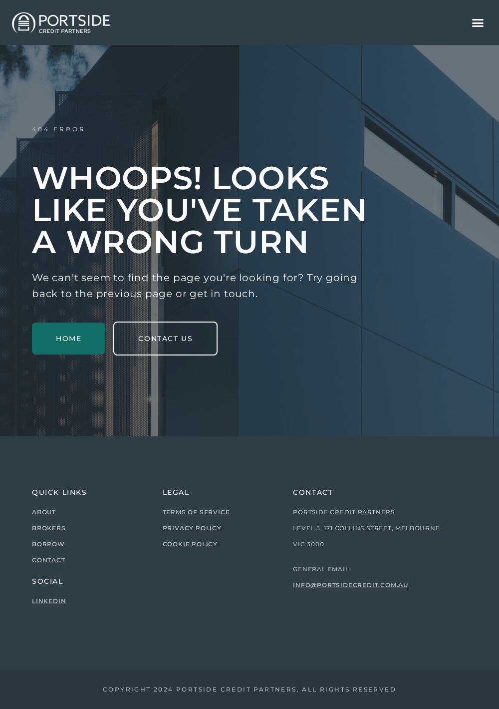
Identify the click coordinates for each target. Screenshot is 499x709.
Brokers (49, 528)
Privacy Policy (192, 528)
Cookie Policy (190, 544)
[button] (478, 22)
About (44, 512)
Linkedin (49, 601)
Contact (48, 560)
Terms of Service (196, 512)
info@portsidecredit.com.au (350, 585)
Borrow (48, 544)
